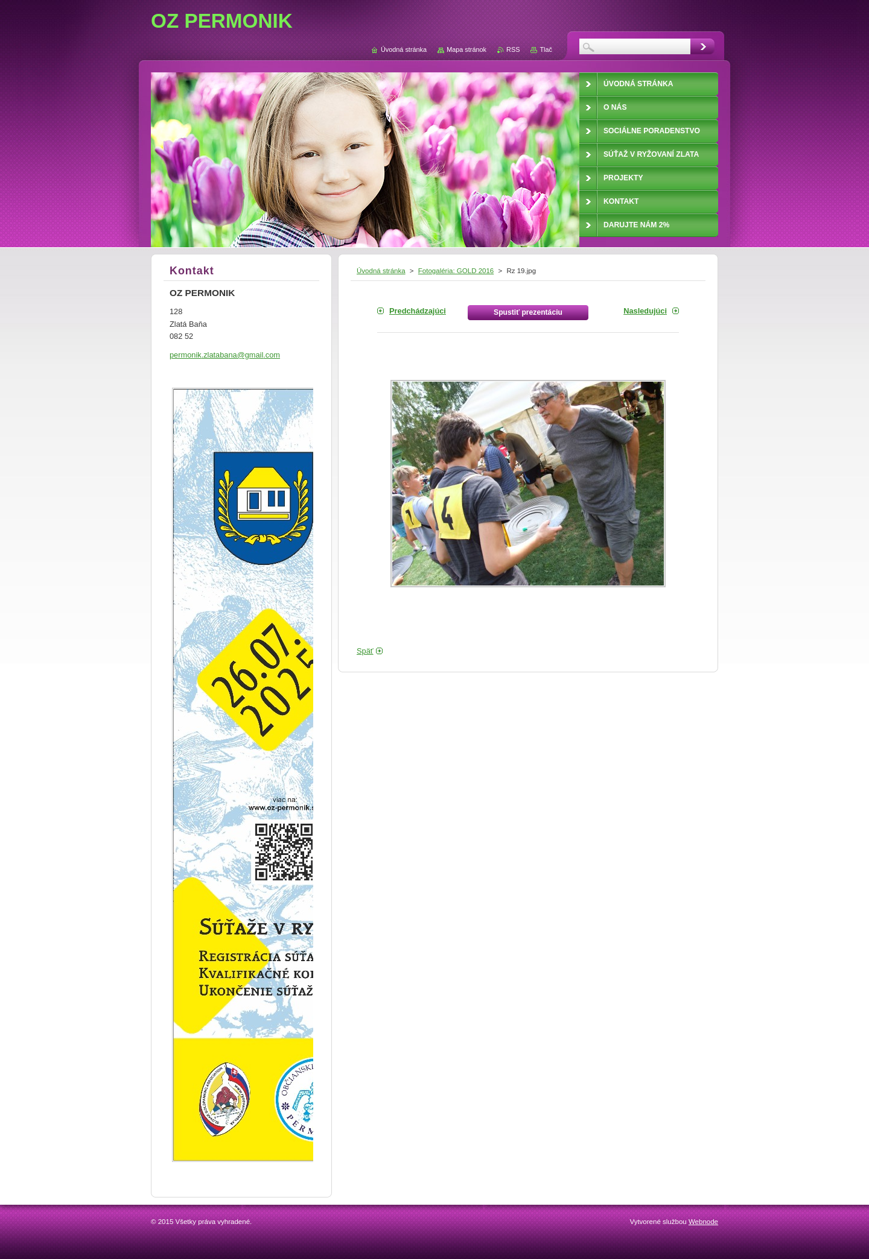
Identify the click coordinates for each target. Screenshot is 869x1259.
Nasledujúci (645, 310)
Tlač (546, 49)
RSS (513, 49)
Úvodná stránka (381, 270)
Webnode (703, 1221)
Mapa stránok (466, 49)
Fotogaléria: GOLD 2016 (456, 270)
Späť (365, 650)
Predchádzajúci (417, 310)
